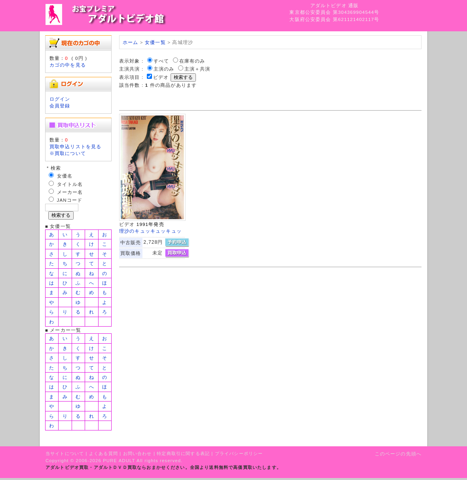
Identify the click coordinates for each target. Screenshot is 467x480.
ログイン (59, 98)
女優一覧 (155, 42)
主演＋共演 (197, 68)
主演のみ (164, 68)
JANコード (70, 200)
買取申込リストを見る (75, 146)
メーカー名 (70, 192)
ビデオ (161, 77)
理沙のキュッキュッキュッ (150, 230)
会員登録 (59, 105)
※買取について (67, 153)
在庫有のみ (192, 60)
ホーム (130, 42)
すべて (161, 60)
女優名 (64, 175)
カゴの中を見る (67, 64)
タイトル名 (70, 184)
